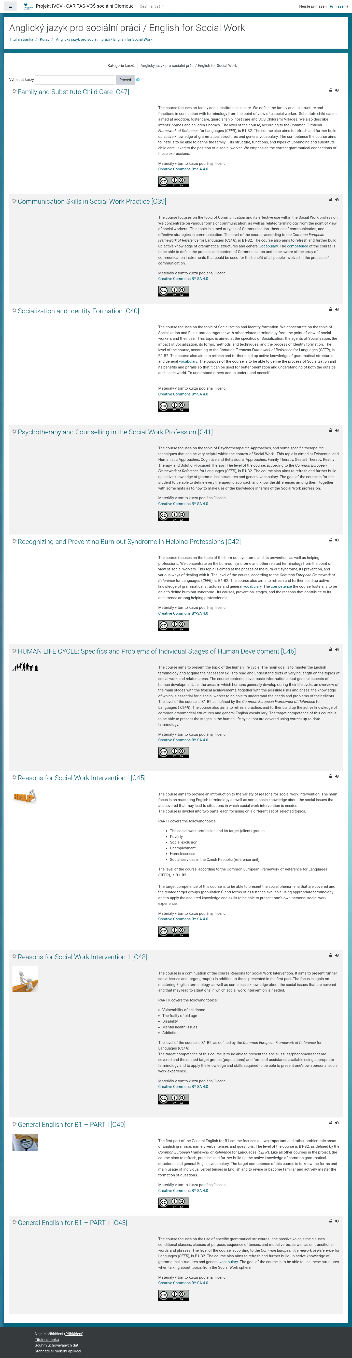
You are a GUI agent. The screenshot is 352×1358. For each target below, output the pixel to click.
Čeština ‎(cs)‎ (150, 6)
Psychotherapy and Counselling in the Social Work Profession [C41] (115, 432)
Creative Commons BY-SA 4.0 (183, 169)
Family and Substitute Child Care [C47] (73, 92)
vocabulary (269, 246)
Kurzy (44, 39)
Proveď (125, 80)
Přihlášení (338, 6)
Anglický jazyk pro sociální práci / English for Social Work (104, 39)
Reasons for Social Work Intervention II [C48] (82, 957)
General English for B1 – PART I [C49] (71, 1124)
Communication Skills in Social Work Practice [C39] (92, 201)
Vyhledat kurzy (21, 79)
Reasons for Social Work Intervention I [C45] (82, 778)
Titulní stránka (21, 39)
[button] (139, 80)
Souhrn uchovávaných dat (56, 1345)
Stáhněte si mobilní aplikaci (58, 1351)
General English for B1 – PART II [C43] (72, 1223)
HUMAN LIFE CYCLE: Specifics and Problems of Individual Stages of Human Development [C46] (157, 651)
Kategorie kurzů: (121, 65)
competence (297, 246)
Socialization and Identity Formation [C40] (78, 311)
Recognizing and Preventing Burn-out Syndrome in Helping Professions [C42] (129, 541)
